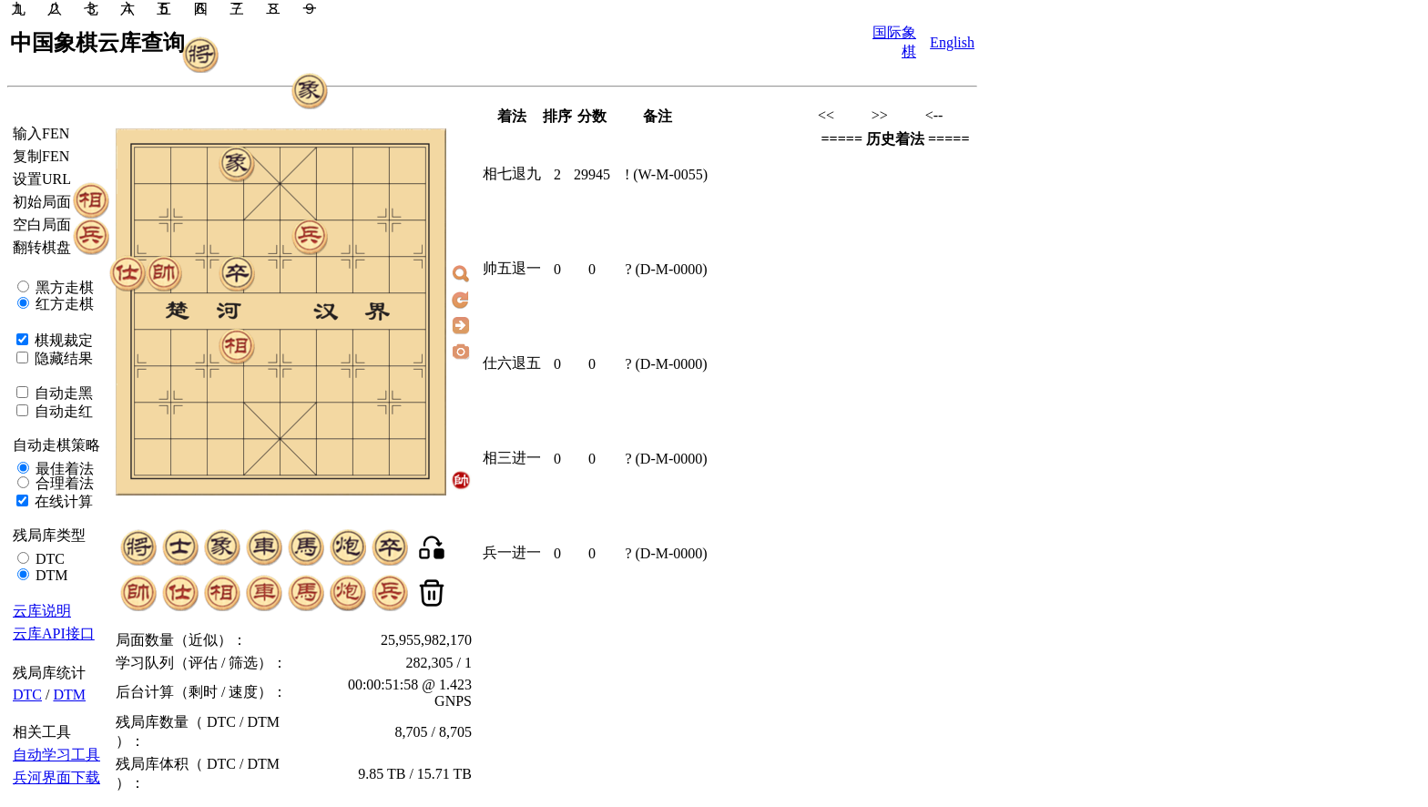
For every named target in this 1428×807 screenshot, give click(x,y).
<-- (934, 115)
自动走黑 (62, 393)
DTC (48, 559)
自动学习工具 (56, 754)
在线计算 (62, 501)
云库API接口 (54, 633)
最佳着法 (63, 468)
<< (826, 115)
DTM (50, 575)
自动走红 (62, 411)
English (952, 42)
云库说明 (42, 610)
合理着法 (63, 483)
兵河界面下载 (56, 777)
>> (880, 115)
